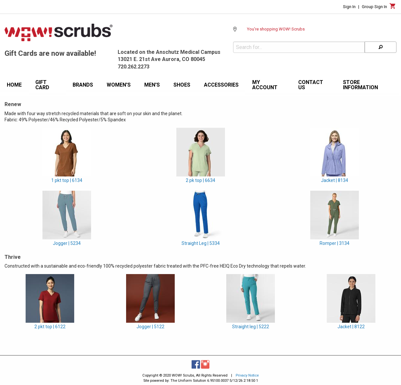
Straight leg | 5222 (250, 326)
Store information (360, 84)
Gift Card (42, 84)
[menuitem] (14, 86)
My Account (264, 84)
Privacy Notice (247, 375)
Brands (83, 85)
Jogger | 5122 (150, 326)
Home (14, 85)
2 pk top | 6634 (200, 180)
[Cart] (392, 7)
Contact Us (310, 84)
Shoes (181, 85)
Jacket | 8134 (334, 180)
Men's (152, 85)
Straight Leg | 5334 (201, 243)
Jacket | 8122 (351, 326)
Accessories (221, 85)
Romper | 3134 (334, 243)
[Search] (380, 47)
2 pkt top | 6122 (49, 326)
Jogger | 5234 (67, 243)
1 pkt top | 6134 (66, 180)
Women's (119, 85)
